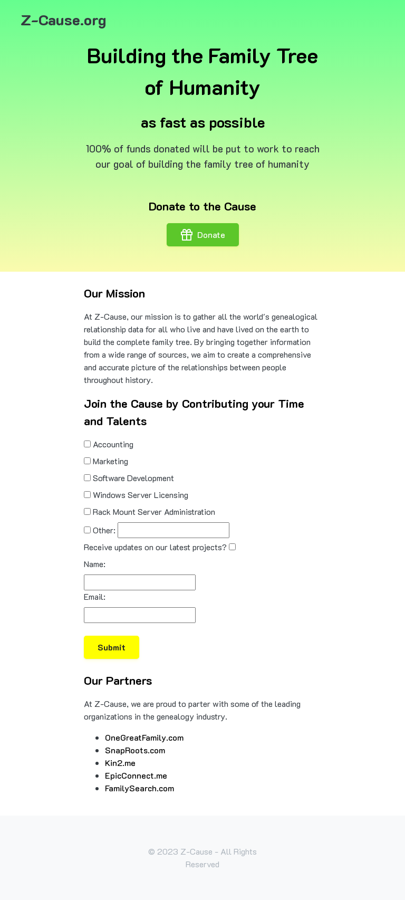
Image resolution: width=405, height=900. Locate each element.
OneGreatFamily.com (144, 737)
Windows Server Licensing (140, 494)
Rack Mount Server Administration (154, 511)
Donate (202, 234)
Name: (94, 563)
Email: (94, 596)
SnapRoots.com (135, 749)
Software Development (133, 477)
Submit (112, 647)
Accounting (113, 443)
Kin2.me (120, 762)
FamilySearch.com (139, 787)
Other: (104, 529)
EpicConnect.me (136, 775)
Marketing (110, 460)
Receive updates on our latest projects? (155, 546)
